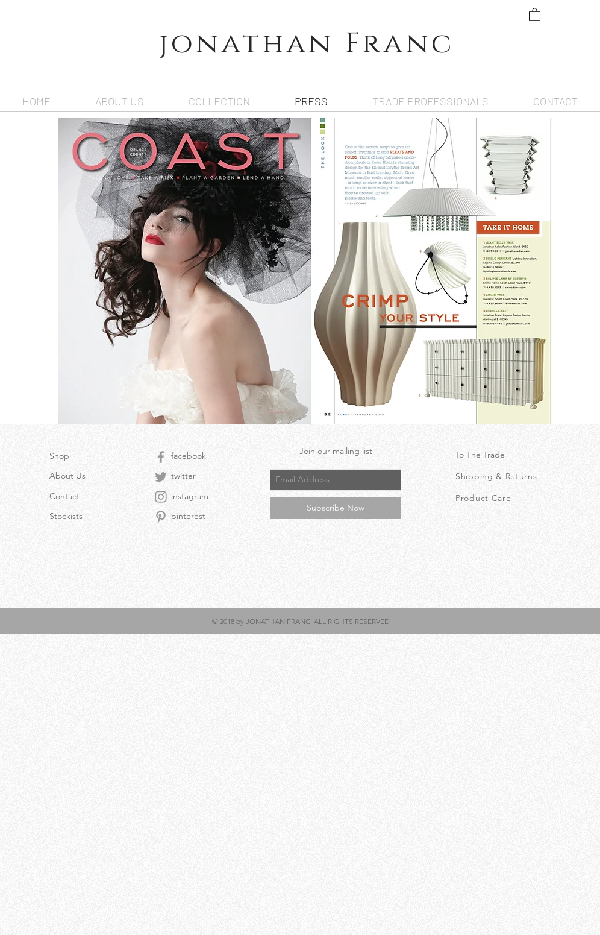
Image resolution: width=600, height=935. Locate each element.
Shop (59, 455)
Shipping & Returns (496, 476)
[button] (534, 14)
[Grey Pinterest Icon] (161, 516)
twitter (183, 475)
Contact (64, 496)
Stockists (66, 516)
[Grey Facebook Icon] (161, 457)
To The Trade (480, 454)
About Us (67, 475)
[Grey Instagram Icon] (161, 497)
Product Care (483, 498)
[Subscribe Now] (335, 508)
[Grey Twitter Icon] (161, 477)
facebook (188, 455)
